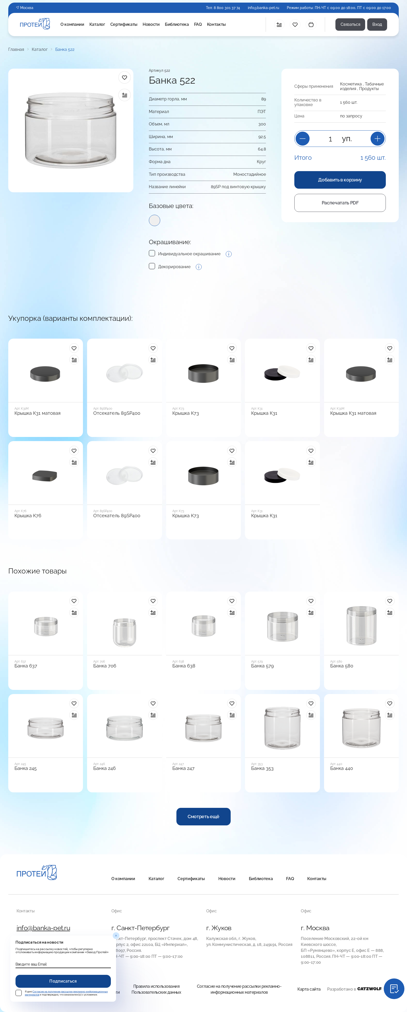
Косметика (351, 84)
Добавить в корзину (340, 179)
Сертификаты (123, 24)
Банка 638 (183, 666)
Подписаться (63, 981)
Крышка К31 (264, 413)
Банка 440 (341, 768)
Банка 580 (341, 666)
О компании (72, 24)
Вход (377, 24)
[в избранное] (124, 77)
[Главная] (37, 873)
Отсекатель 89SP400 (116, 413)
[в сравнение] (124, 95)
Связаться (350, 24)
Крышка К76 (27, 515)
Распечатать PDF (340, 202)
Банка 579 (262, 666)
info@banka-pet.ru (263, 8)
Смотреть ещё (203, 816)
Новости (151, 24)
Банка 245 (25, 768)
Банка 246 (104, 768)
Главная (16, 49)
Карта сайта (309, 989)
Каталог (97, 24)
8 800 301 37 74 (227, 8)
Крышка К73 (185, 413)
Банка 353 (262, 768)
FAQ (198, 24)
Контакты (216, 24)
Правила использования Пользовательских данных (156, 989)
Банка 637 (25, 666)
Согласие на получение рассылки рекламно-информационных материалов (239, 989)
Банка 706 (104, 666)
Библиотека (177, 24)
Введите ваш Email (31, 964)
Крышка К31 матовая (37, 413)
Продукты (369, 88)
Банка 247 (183, 768)
